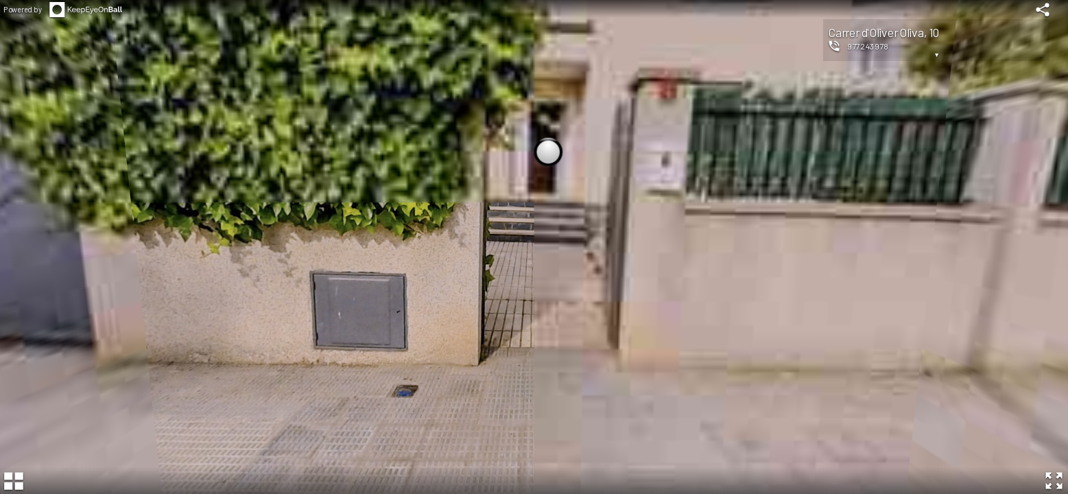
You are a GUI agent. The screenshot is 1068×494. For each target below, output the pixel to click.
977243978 (868, 46)
